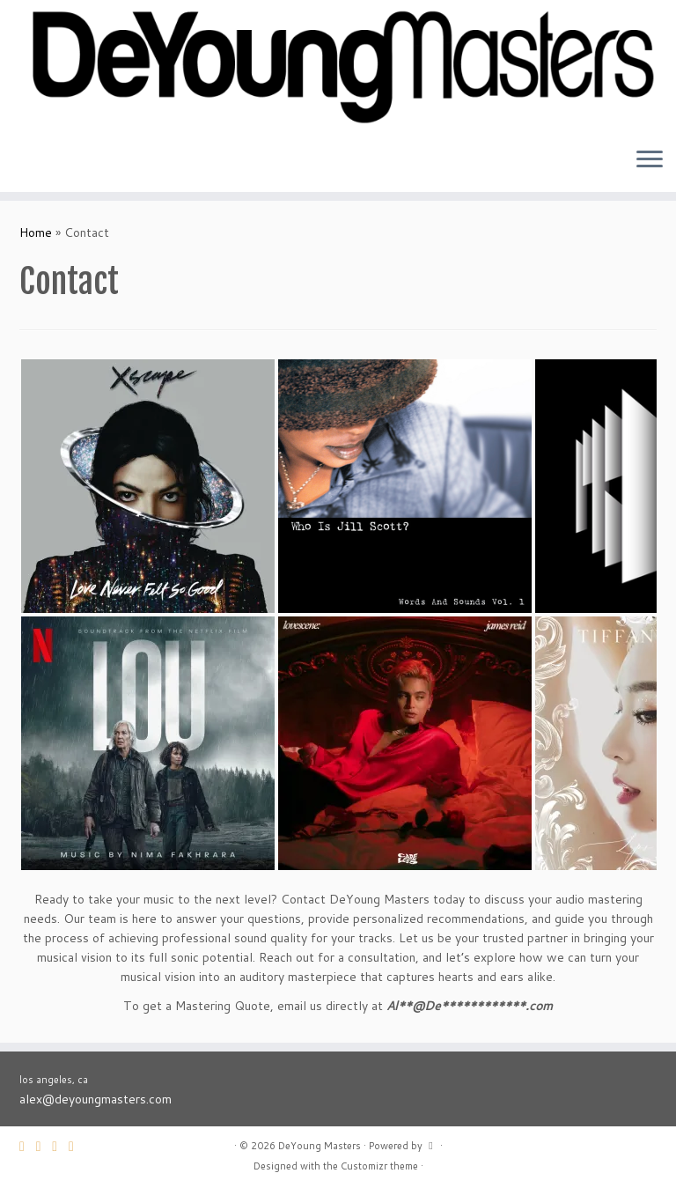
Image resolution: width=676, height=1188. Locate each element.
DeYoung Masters (319, 1146)
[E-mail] (27, 1146)
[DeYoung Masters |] (338, 66)
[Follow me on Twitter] (44, 1146)
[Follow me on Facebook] (60, 1146)
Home (35, 232)
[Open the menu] (649, 160)
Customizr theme (379, 1166)
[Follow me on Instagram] (77, 1146)
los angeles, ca (53, 1080)
